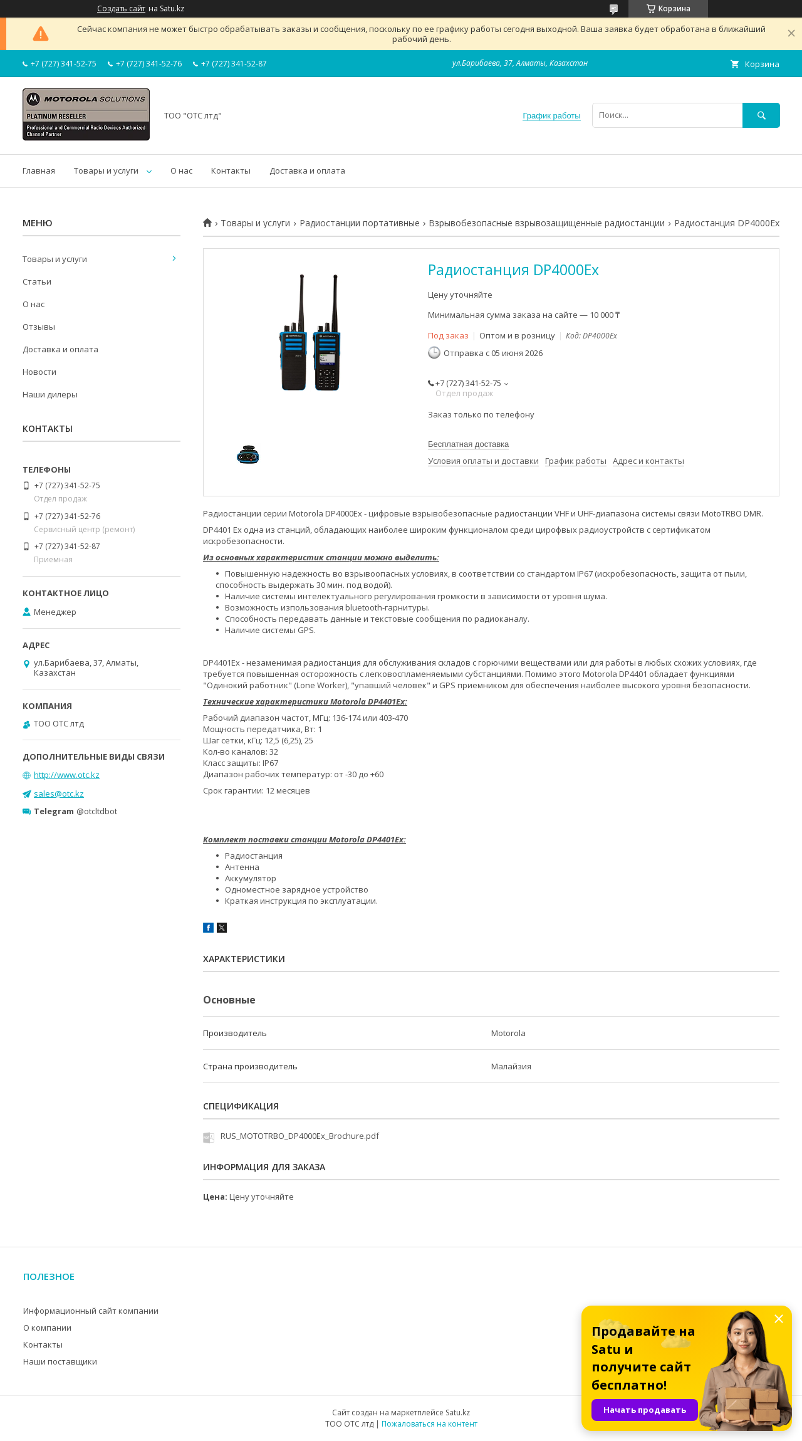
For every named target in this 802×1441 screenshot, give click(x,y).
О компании (47, 1327)
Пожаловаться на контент (429, 1423)
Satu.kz (457, 1412)
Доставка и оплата (307, 170)
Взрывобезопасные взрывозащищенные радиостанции (547, 223)
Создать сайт (121, 8)
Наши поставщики (60, 1361)
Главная (39, 170)
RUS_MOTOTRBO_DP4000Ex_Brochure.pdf (300, 1136)
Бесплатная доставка (468, 444)
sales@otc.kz (59, 794)
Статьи (37, 281)
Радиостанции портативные (359, 223)
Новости (39, 371)
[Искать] (761, 115)
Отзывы (39, 326)
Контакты (231, 170)
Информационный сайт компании (91, 1310)
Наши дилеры (50, 394)
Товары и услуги (106, 170)
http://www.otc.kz (67, 775)
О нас (181, 170)
